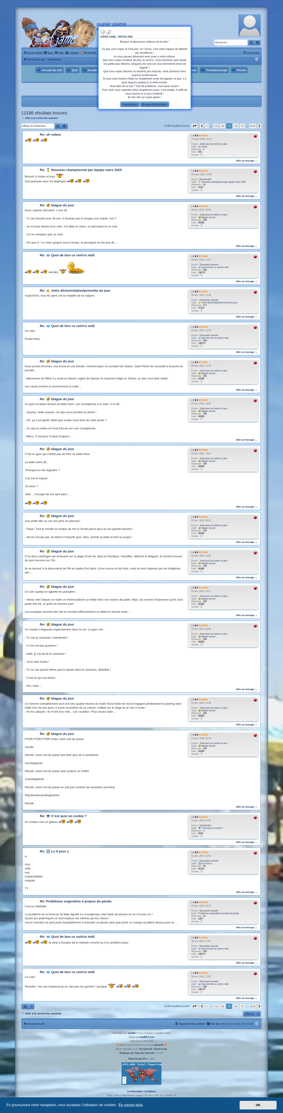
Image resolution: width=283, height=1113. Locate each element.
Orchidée (203, 135)
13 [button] (215, 126)
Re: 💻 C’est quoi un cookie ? (63, 816)
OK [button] (258, 1105)
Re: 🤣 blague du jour (57, 205)
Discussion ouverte (209, 264)
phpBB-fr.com (147, 1037)
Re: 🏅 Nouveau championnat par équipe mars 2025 (81, 170)
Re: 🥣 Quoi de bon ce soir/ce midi (67, 255)
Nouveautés (205, 179)
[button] (194, 126)
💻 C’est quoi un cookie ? (210, 828)
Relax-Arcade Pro (137, 1059)
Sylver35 (158, 1045)
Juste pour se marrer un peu (213, 144)
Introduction (205, 825)
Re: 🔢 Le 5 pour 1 (54, 851)
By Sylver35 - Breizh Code (153, 1049)
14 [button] (222, 126)
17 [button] (242, 126)
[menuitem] (48, 52)
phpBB (131, 1033)
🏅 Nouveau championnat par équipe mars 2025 (222, 182)
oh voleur (202, 146)
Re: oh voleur (50, 134)
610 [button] (252, 126)
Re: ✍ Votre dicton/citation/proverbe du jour (75, 290)
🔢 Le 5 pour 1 (205, 863)
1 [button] (206, 126)
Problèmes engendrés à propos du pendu (218, 913)
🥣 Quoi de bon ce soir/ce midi (213, 267)
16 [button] (235, 126)
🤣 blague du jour (206, 217)
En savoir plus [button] (130, 1105)
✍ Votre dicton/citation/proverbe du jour (218, 302)
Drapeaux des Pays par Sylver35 (137, 1053)
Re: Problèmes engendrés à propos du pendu (76, 901)
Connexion (129, 104)
